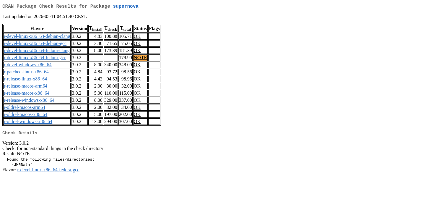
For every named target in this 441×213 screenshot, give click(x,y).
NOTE (140, 58)
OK (137, 37)
